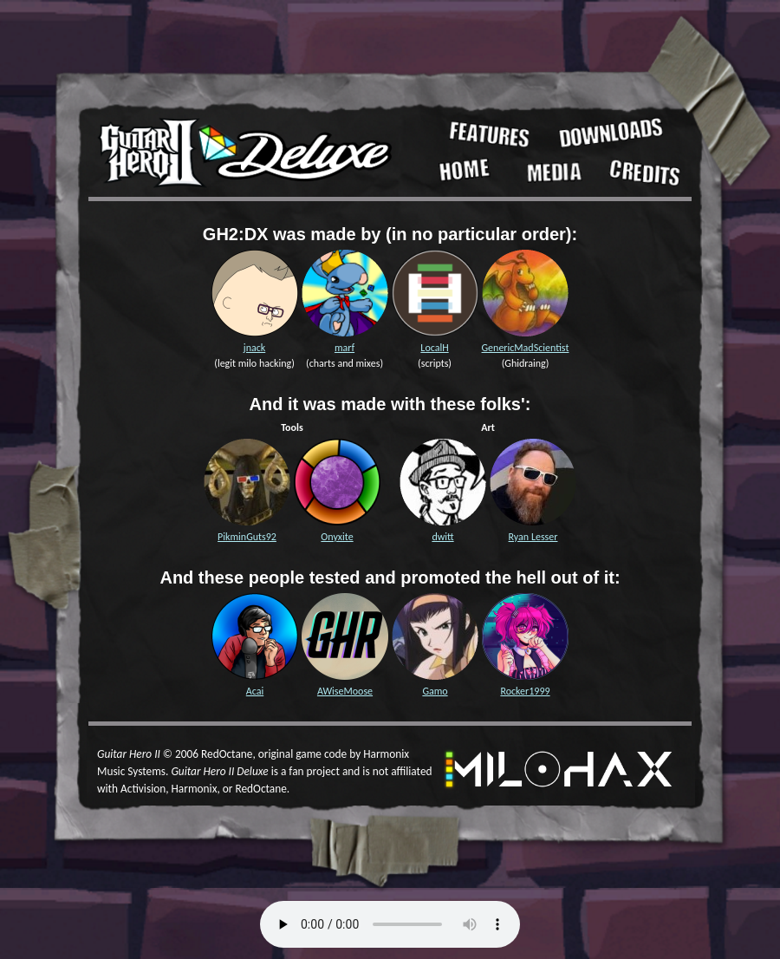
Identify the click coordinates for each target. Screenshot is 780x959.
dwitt (442, 537)
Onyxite (337, 537)
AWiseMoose (345, 691)
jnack (254, 348)
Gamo (434, 691)
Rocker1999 (524, 691)
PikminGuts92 (247, 537)
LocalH (434, 348)
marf (344, 348)
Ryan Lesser (533, 537)
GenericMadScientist (525, 348)
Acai (254, 691)
